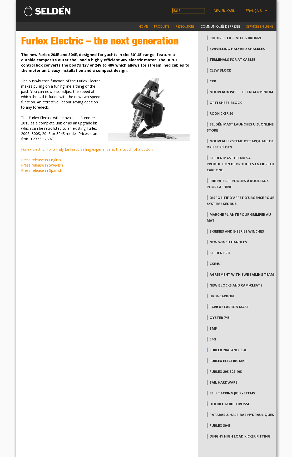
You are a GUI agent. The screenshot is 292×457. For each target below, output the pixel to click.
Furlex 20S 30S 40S (226, 371)
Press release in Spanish (41, 170)
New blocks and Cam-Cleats (236, 285)
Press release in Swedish (42, 165)
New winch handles (228, 242)
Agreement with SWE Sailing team (242, 274)
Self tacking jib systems (232, 393)
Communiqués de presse (220, 26)
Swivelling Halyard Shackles (237, 48)
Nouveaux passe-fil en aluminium (241, 91)
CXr (213, 81)
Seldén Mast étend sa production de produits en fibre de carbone (241, 163)
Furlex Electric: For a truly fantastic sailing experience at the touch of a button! (87, 149)
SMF (213, 328)
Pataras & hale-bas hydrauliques (242, 414)
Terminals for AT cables (233, 59)
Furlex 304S (220, 425)
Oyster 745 (219, 317)
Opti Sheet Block (226, 102)
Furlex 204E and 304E (228, 350)
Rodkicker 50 (221, 113)
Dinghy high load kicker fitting (240, 436)
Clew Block (220, 70)
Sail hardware (223, 382)
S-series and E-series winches (237, 231)
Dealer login (224, 10)
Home (143, 26)
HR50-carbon (222, 296)
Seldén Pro (220, 252)
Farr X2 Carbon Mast (229, 306)
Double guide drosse (230, 403)
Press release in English (41, 159)
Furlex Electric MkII (228, 360)
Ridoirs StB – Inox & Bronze (236, 38)
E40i (213, 339)
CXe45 (215, 263)
